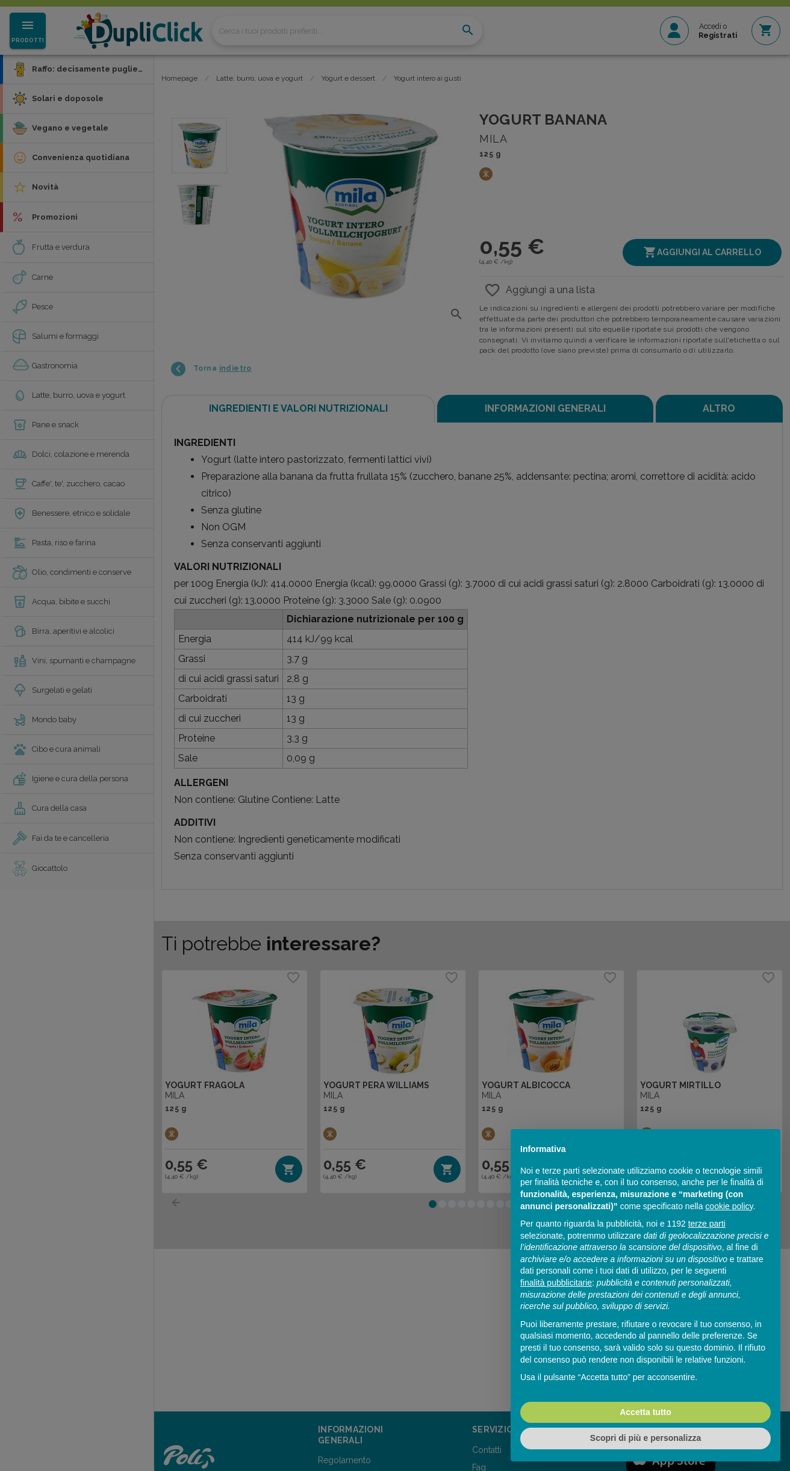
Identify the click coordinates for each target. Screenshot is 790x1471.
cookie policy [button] (729, 1206)
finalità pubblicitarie (556, 1282)
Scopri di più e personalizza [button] (645, 1438)
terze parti (707, 1223)
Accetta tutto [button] (645, 1412)
